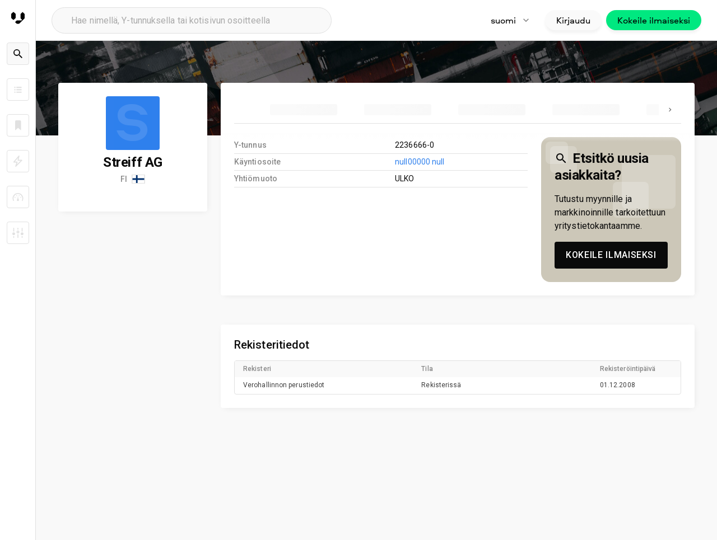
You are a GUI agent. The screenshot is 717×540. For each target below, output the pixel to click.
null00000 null (419, 161)
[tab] (304, 109)
